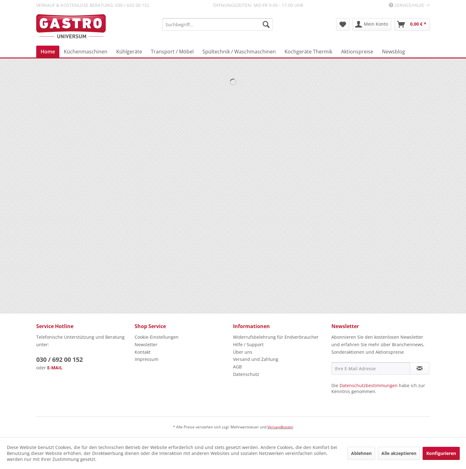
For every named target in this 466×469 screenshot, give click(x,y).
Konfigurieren (441, 453)
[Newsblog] (393, 51)
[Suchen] (266, 24)
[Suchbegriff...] (217, 24)
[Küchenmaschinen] (85, 51)
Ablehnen (361, 453)
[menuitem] (217, 24)
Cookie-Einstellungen (157, 337)
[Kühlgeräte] (129, 51)
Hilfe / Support (248, 344)
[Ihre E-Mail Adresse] (370, 368)
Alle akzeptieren (398, 453)
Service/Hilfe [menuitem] (407, 5)
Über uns (242, 352)
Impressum (146, 359)
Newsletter (146, 344)
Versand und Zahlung (255, 359)
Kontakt (143, 352)
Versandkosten (280, 427)
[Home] (47, 51)
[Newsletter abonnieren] (419, 368)
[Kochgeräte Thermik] (308, 51)
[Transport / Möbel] (172, 51)
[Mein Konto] (371, 24)
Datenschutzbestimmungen (369, 385)
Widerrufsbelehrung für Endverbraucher (276, 337)
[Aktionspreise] (357, 51)
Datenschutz (246, 374)
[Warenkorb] (412, 24)
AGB (237, 367)
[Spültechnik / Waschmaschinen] (239, 51)
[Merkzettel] (343, 24)
